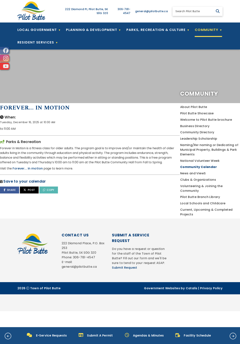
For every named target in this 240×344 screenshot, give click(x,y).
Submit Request (124, 300)
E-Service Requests (47, 335)
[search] (194, 11)
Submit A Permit (96, 335)
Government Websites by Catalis (170, 321)
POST (98, 202)
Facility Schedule (193, 335)
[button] (218, 11)
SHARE (79, 202)
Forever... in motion (97, 180)
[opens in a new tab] (4, 50)
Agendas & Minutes (144, 335)
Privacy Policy (211, 321)
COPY (118, 202)
